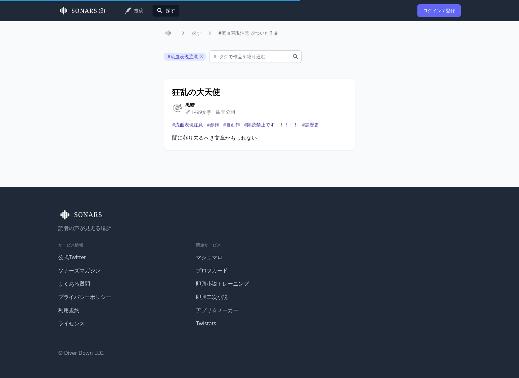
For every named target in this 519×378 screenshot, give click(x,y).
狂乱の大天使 (196, 92)
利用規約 (68, 310)
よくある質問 (74, 283)
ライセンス (71, 323)
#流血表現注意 (187, 124)
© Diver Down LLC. (81, 352)
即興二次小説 (212, 297)
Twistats (206, 323)
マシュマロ (209, 257)
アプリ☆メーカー (217, 310)
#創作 (213, 124)
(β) (81, 10)
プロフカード (212, 270)
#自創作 (231, 124)
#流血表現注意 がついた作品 (248, 33)
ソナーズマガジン (79, 270)
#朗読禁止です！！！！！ (271, 124)
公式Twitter (72, 257)
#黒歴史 (310, 124)
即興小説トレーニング (222, 283)
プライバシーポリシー (84, 297)
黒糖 (190, 105)
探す (196, 33)
